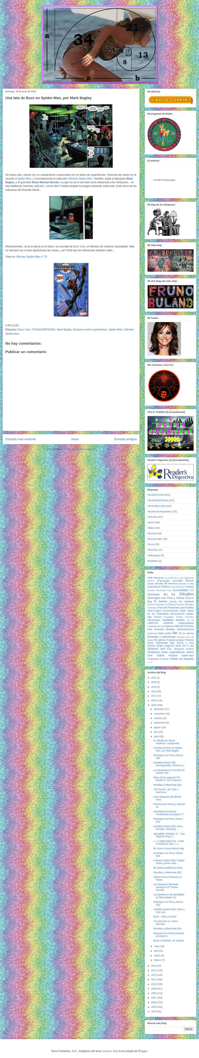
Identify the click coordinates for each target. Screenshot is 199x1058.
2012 (154, 975)
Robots (151, 645)
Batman (190, 580)
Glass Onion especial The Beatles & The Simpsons (167, 779)
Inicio (75, 439)
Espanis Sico (176, 601)
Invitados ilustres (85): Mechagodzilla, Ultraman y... (169, 764)
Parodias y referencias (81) (167, 928)
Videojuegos (153, 555)
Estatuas (189, 601)
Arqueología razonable (170, 580)
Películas (152, 517)
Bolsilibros (152, 561)
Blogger (142, 1051)
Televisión (152, 550)
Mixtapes (170, 629)
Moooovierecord (185, 629)
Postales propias (175, 640)
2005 (154, 1007)
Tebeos (151, 528)
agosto (158, 727)
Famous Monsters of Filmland (161, 604)
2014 (154, 965)
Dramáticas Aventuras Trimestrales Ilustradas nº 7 (168, 813)
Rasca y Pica (185, 642)
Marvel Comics (184, 626)
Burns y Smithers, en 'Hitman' (168, 940)
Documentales (155, 539)
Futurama (163, 613)
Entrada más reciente (20, 439)
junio (156, 736)
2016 (154, 700)
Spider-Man (24, 178)
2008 (154, 993)
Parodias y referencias (161, 636)
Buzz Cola (79, 246)
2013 (154, 970)
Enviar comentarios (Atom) (79, 449)
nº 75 (31, 256)
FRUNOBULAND (156, 506)
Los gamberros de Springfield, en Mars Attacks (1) (169, 896)
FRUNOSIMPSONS (43, 329)
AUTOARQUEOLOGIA (174, 578)
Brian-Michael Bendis (45, 182)
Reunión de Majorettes (159, 511)
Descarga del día (161, 594)
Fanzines (152, 533)
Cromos (189, 586)
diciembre (159, 709)
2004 (154, 1011)
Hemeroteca (153, 620)
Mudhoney (152, 633)
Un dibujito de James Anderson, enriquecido (166, 742)
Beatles (151, 584)
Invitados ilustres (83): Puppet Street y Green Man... (168, 862)
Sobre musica (167, 655)
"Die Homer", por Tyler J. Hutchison (166, 791)
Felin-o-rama (154, 610)
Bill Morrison (171, 583)
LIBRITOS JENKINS (160, 623)
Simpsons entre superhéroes (90, 329)
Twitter (174, 658)
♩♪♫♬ (149, 662)
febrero (158, 960)
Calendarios (153, 586)
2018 (154, 691)
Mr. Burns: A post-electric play (168, 848)
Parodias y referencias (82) (167, 872)
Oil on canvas (186, 633)
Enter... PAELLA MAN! (164, 916)
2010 (154, 984)
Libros (150, 522)
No (174, 633)
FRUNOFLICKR (155, 495)
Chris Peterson (178, 587)
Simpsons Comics (184, 648)
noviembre (159, 713)
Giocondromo (177, 613)
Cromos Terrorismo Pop (159, 590)
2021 (154, 677)
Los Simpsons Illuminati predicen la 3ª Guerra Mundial (165, 887)
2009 (154, 988)
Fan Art (162, 607)
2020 (154, 682)
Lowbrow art (153, 626)
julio (156, 732)
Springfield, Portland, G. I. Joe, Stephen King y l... (169, 835)
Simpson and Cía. (159, 648)
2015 (154, 705)
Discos (151, 544)
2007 (154, 997)
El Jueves (160, 601)
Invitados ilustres (173, 620)
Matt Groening (155, 629)
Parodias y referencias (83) (167, 784)
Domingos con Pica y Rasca (165, 598)
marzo (157, 955)
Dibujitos (186, 594)
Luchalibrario (167, 626)
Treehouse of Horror (158, 659)
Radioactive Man (165, 642)
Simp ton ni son (185, 645)
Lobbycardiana (186, 623)
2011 (154, 979)
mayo (157, 946)
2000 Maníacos (155, 577)
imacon (107, 1051)
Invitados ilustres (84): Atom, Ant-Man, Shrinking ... (168, 827)
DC (192, 590)
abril (156, 950)
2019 (154, 687)
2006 (154, 1002)
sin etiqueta (186, 658)
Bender (159, 583)
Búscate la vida (186, 584)
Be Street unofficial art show (167, 867)
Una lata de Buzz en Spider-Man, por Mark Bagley (168, 749)
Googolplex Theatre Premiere (178, 617)
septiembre (160, 722)
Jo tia (190, 620)
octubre (158, 718)
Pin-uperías (160, 640)
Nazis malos (165, 633)
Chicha (165, 586)
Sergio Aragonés (165, 645)
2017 (154, 696)
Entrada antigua (125, 439)
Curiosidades (180, 590)
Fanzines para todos (181, 607)
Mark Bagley (64, 329)
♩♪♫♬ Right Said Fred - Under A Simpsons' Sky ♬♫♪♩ (168, 842)
